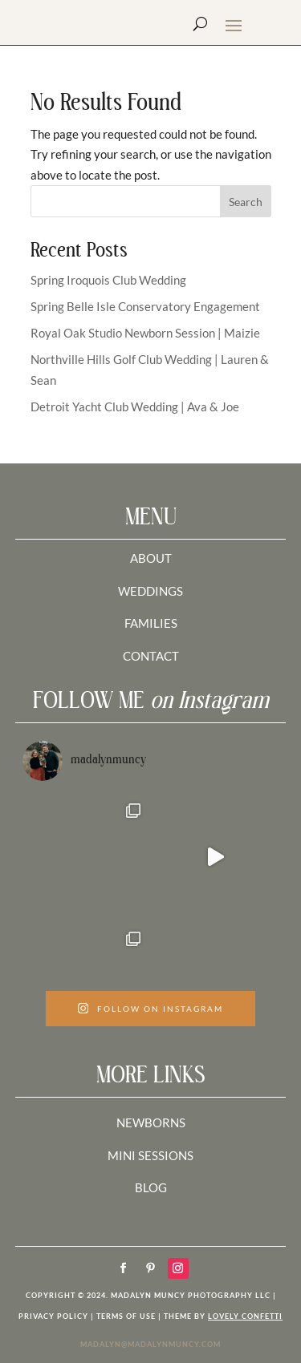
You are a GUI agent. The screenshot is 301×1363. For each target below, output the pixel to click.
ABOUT (151, 558)
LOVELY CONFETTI (245, 1316)
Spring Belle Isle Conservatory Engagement (145, 306)
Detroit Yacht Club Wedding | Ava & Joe (135, 406)
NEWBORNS (150, 1122)
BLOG (151, 1187)
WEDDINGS (150, 591)
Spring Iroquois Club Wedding (108, 280)
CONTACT (151, 656)
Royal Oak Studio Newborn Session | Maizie (145, 333)
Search (245, 201)
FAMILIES (150, 623)
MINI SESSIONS (150, 1155)
